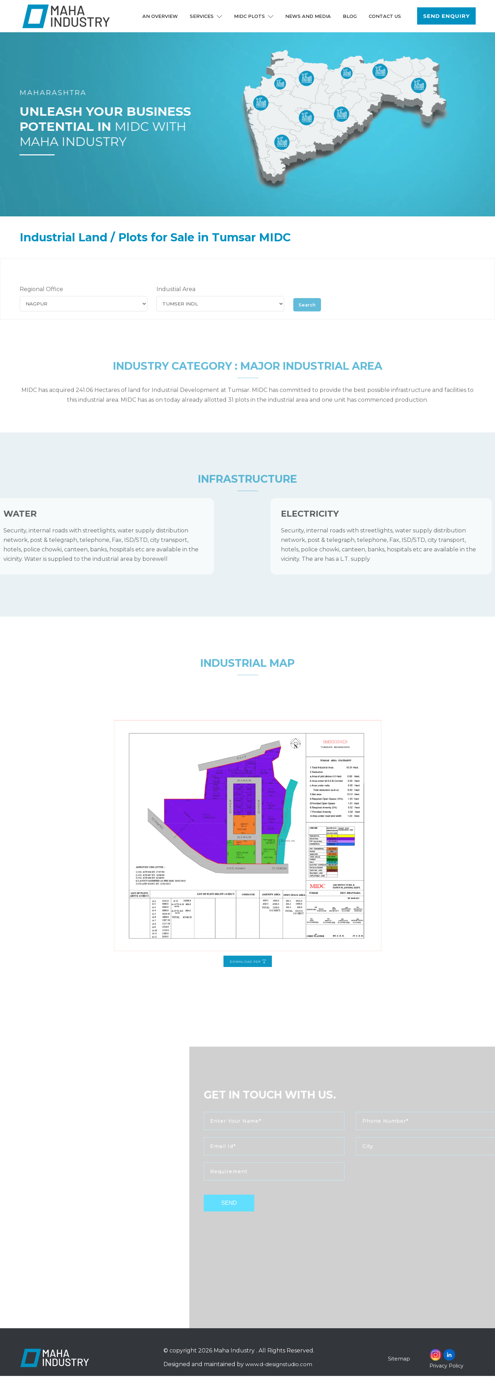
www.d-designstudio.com (279, 1365)
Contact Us (385, 16)
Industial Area (175, 302)
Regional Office (41, 302)
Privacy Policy (446, 1367)
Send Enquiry (446, 16)
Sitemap (399, 1360)
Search (309, 317)
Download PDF (247, 905)
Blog (350, 16)
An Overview (160, 16)
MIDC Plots (254, 16)
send (250, 1204)
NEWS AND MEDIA (308, 16)
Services (206, 16)
